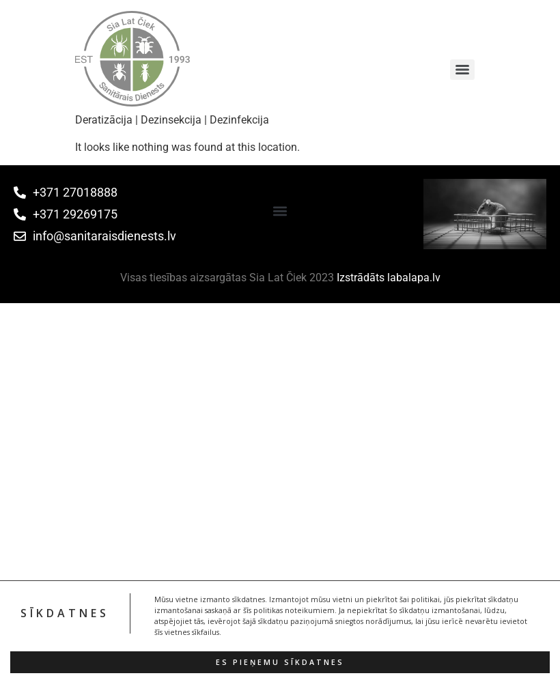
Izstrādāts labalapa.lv (388, 277)
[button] (280, 210)
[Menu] (462, 69)
